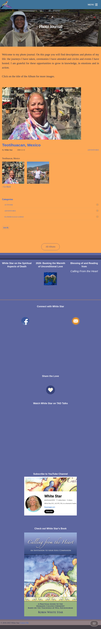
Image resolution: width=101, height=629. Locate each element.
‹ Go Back (6, 187)
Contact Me (24, 623)
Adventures (93, 150)
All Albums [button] (50, 247)
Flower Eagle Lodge (14, 217)
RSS (5, 228)
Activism (8, 205)
